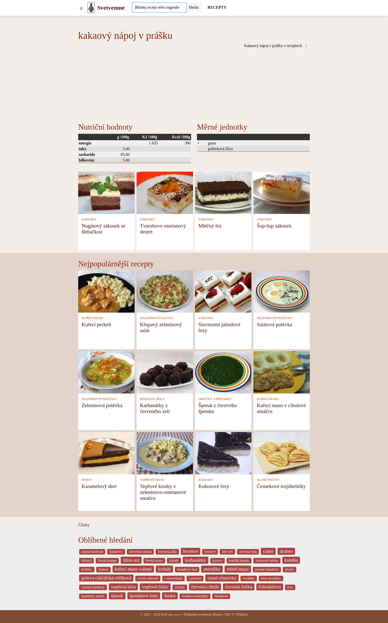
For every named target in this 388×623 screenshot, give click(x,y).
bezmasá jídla (167, 552)
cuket (268, 551)
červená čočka (238, 586)
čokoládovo (270, 586)
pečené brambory (267, 569)
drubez (286, 551)
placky (289, 569)
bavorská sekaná (140, 552)
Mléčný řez (210, 226)
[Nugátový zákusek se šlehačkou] (106, 192)
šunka (169, 595)
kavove (217, 560)
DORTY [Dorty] (87, 480)
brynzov (210, 552)
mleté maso (238, 569)
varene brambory (93, 587)
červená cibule (205, 586)
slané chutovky (222, 577)
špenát (117, 595)
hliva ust (131, 560)
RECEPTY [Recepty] (217, 7)
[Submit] (194, 7)
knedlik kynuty (239, 560)
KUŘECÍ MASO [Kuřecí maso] (92, 318)
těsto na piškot (271, 578)
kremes (103, 569)
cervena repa (248, 552)
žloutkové (221, 596)
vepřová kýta (123, 586)
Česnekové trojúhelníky (281, 486)
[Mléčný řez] (223, 192)
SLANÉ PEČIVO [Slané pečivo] (268, 480)
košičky (86, 569)
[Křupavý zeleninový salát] (165, 291)
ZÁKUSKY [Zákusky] (89, 219)
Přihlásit (242, 614)
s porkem (195, 578)
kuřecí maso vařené (133, 569)
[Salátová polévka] (281, 291)
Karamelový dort (99, 486)
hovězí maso (154, 560)
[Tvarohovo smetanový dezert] (165, 192)
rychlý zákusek (148, 578)
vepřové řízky (155, 586)
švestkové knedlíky (195, 596)
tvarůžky (249, 578)
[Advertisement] (194, 85)
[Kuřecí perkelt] (106, 291)
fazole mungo (107, 560)
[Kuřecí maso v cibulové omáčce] (281, 372)
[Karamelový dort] (106, 453)
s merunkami (173, 578)
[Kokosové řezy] (223, 453)
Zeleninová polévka (102, 405)
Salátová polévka (274, 324)
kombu (291, 560)
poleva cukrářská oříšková (106, 577)
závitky (180, 587)
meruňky (211, 569)
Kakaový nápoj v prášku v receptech (276, 46)
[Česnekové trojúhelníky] (281, 453)
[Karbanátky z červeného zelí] (165, 372)
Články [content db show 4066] (84, 525)
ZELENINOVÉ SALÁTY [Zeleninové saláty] (156, 318)
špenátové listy (144, 595)
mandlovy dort (187, 569)
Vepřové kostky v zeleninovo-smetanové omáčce (163, 492)
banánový (115, 552)
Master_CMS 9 (222, 614)
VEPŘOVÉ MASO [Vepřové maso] (152, 480)
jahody (173, 560)
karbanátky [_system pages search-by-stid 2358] (195, 560)
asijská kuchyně (92, 552)
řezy (290, 587)
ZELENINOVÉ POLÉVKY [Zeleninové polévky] (274, 318)
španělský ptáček (93, 596)
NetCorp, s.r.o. (171, 614)
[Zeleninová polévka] (106, 372)
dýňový (86, 560)
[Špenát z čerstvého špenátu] (223, 372)
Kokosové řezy (213, 486)
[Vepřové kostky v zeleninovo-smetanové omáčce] (165, 453)
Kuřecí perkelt (96, 324)
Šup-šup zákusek (274, 226)
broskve (190, 551)
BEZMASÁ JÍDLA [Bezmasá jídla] (152, 399)
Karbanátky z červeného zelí (155, 408)
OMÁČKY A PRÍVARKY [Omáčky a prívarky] (215, 399)
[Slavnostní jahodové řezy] (223, 291)
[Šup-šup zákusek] (281, 192)
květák (164, 569)
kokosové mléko (267, 560)
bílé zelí (227, 552)
